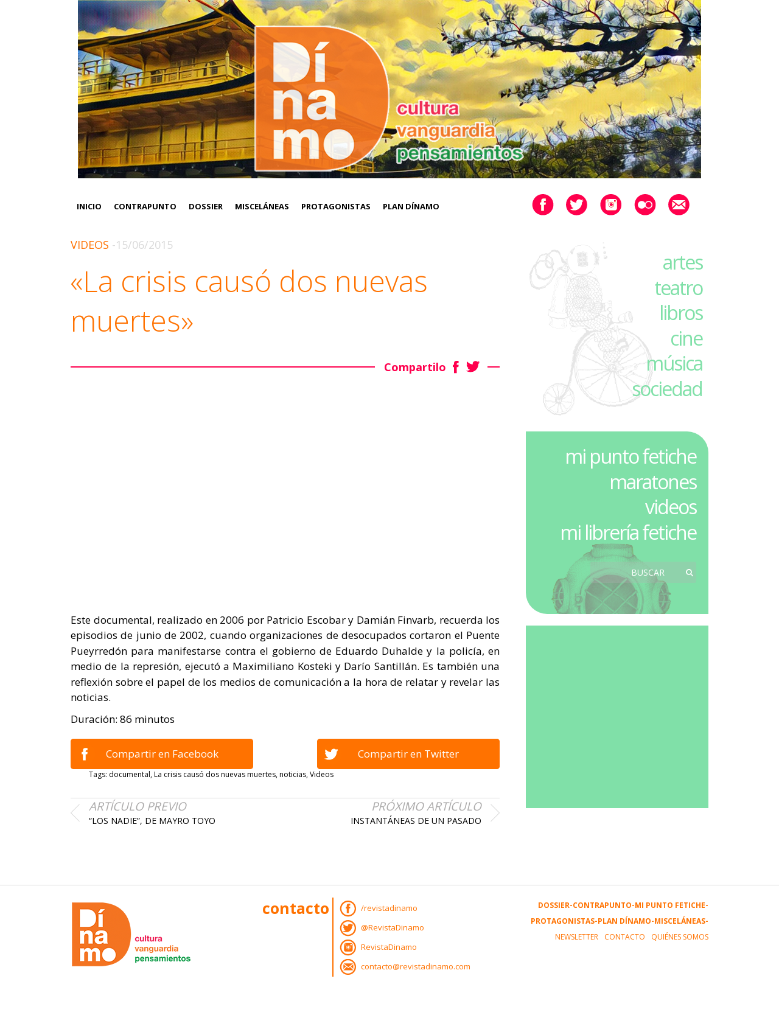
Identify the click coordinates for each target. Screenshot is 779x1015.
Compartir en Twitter (408, 754)
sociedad (667, 388)
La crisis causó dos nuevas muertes (215, 774)
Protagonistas (336, 206)
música (674, 363)
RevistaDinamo (389, 946)
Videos (90, 244)
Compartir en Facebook (162, 754)
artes (682, 262)
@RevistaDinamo (392, 927)
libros (680, 312)
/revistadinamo (389, 907)
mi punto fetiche (630, 456)
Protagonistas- (564, 921)
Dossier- (555, 905)
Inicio (89, 206)
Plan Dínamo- (626, 921)
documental (129, 774)
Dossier (206, 206)
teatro (678, 287)
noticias (292, 774)
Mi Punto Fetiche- (671, 905)
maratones (652, 482)
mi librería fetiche (628, 532)
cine (686, 338)
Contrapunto (145, 206)
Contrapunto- (604, 905)
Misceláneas (262, 206)
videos (670, 507)
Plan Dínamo (411, 206)
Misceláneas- (681, 921)
